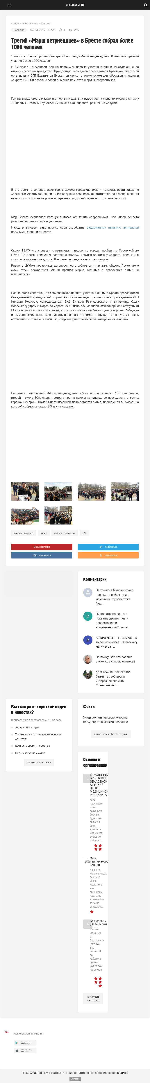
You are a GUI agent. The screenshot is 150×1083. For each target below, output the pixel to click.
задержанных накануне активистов (113, 227)
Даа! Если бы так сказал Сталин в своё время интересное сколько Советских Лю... (113, 678)
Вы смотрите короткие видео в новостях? (38, 709)
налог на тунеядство (64, 533)
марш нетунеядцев (23, 533)
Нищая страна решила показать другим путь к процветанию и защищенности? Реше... (113, 620)
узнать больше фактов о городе (111, 734)
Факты (89, 707)
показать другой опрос (39, 762)
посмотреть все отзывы (93, 998)
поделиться (108, 547)
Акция (44, 533)
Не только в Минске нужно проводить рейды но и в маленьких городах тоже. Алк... (114, 596)
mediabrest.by (75, 5)
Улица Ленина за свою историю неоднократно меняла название (105, 720)
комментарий (41, 546)
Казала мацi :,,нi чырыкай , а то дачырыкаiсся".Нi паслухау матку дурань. (116, 642)
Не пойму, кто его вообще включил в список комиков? (115, 659)
